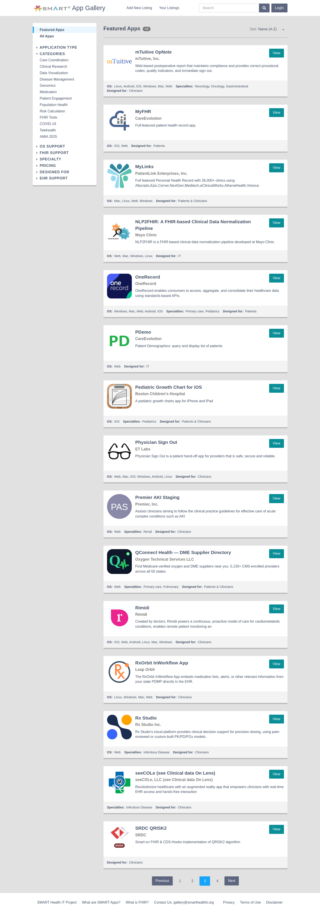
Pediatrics (212, 311)
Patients (159, 146)
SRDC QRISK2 (151, 828)
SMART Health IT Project (57, 902)
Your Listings (169, 8)
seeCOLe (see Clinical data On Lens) (175, 772)
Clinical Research (53, 66)
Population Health (54, 105)
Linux (118, 86)
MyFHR (143, 111)
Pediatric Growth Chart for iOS (168, 387)
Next (231, 881)
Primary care (195, 311)
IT (179, 256)
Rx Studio (146, 717)
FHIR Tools (48, 117)
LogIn (279, 8)
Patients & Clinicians (192, 201)
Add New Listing (139, 8)
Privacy (229, 902)
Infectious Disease (157, 752)
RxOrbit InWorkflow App (161, 662)
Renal (148, 531)
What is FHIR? (137, 902)
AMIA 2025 (48, 137)
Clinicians (136, 90)
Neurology (202, 86)
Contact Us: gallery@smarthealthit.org (184, 902)
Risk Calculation (52, 111)
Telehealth (48, 130)
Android (128, 86)
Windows (149, 86)
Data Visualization (54, 73)
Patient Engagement (56, 98)
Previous (162, 881)
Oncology (217, 86)
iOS (139, 86)
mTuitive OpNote (153, 51)
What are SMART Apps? (101, 902)
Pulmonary (170, 587)
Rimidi (142, 607)
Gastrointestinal (237, 86)
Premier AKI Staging (157, 497)
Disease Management (57, 79)
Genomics (48, 85)
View (276, 53)
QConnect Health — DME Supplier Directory (183, 552)
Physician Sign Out (156, 442)
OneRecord (147, 276)
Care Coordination (54, 60)
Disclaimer (274, 902)
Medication (48, 92)
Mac (161, 86)
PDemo (143, 332)
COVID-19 (48, 124)
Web (169, 86)
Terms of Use (250, 902)
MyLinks (144, 166)
